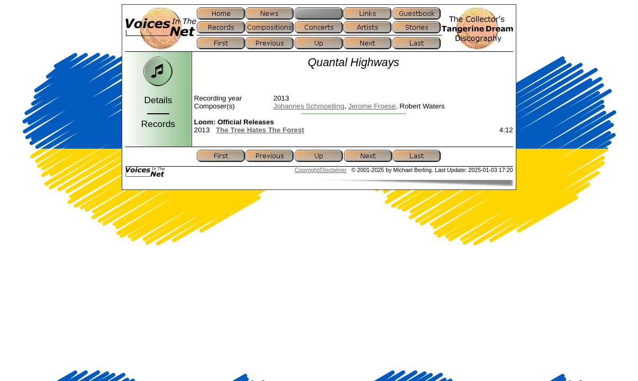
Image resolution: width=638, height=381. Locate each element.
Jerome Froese (372, 106)
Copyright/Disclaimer (321, 170)
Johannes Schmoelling (309, 106)
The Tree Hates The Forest (260, 130)
